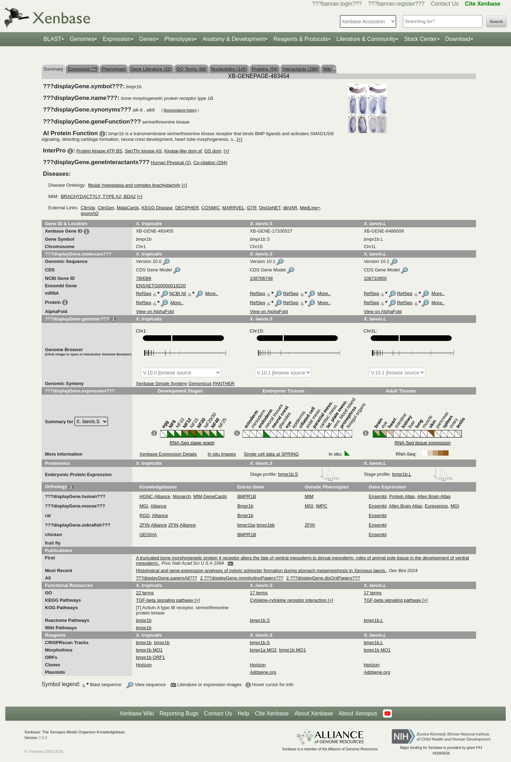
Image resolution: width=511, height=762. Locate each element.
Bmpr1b (245, 506)
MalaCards (128, 207)
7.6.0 (42, 738)
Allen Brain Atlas (434, 496)
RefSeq (143, 293)
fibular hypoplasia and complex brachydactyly (134, 185)
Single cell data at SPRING (271, 454)
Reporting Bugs (178, 713)
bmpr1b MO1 (149, 650)
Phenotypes (179, 39)
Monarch (182, 496)
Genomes (82, 39)
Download (457, 39)
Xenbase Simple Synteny (161, 383)
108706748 (261, 278)
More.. (211, 293)
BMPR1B (246, 496)
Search (496, 21)
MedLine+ (310, 207)
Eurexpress (436, 506)
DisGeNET (270, 207)
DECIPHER (187, 207)
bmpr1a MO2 (263, 650)
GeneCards (215, 496)
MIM (197, 496)
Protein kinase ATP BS (99, 151)
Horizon (144, 664)
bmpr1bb (266, 525)
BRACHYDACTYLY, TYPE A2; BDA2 (98, 196)
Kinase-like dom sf (183, 151)
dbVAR (290, 207)
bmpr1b (143, 642)
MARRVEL (233, 207)
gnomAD (90, 213)
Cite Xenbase (272, 713)
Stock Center (420, 39)
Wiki (328, 69)
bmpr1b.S (309, 474)
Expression (116, 39)
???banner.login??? (337, 4)
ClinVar (88, 207)
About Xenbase (313, 713)
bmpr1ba (246, 525)
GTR (251, 207)
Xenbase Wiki (136, 713)
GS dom (212, 151)
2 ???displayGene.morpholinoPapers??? (242, 578)
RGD (144, 515)
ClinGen (106, 207)
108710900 (375, 278)
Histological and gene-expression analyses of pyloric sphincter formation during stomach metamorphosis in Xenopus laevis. (261, 570)
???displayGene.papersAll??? (166, 578)
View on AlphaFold (155, 311)
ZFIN (144, 525)
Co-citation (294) (210, 162)
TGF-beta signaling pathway (165, 600)
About (358, 713)
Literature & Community (366, 39)
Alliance (162, 496)
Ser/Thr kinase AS (143, 151)
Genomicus (200, 383)
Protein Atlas (402, 496)
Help (243, 713)
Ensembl (378, 496)
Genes (147, 39)
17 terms (259, 592)
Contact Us (445, 4)
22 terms (145, 592)
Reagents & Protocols (300, 39)
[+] (239, 139)
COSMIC (210, 207)
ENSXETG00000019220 (161, 285)
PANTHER (224, 383)
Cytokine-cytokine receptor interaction (289, 600)
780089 (143, 278)
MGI (143, 506)
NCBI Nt (177, 293)
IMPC (322, 506)
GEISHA (148, 534)
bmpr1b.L (422, 474)
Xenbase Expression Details (168, 454)
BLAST (52, 39)
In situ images (222, 454)
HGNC (146, 496)
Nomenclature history (180, 110)
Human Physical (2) (171, 162)
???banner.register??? (396, 4)
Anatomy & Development (233, 39)
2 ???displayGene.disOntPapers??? (323, 578)
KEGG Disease (156, 207)
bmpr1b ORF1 (150, 657)
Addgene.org (263, 672)
